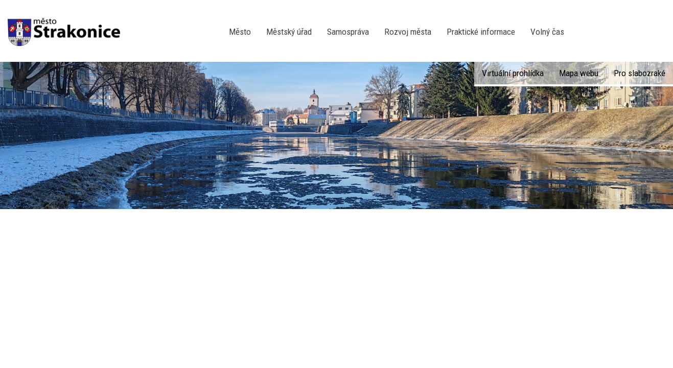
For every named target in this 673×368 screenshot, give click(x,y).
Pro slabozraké (639, 73)
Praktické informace (481, 32)
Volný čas (547, 32)
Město (240, 32)
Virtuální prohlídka (513, 73)
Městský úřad (289, 32)
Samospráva (348, 32)
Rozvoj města (407, 32)
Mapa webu (578, 73)
